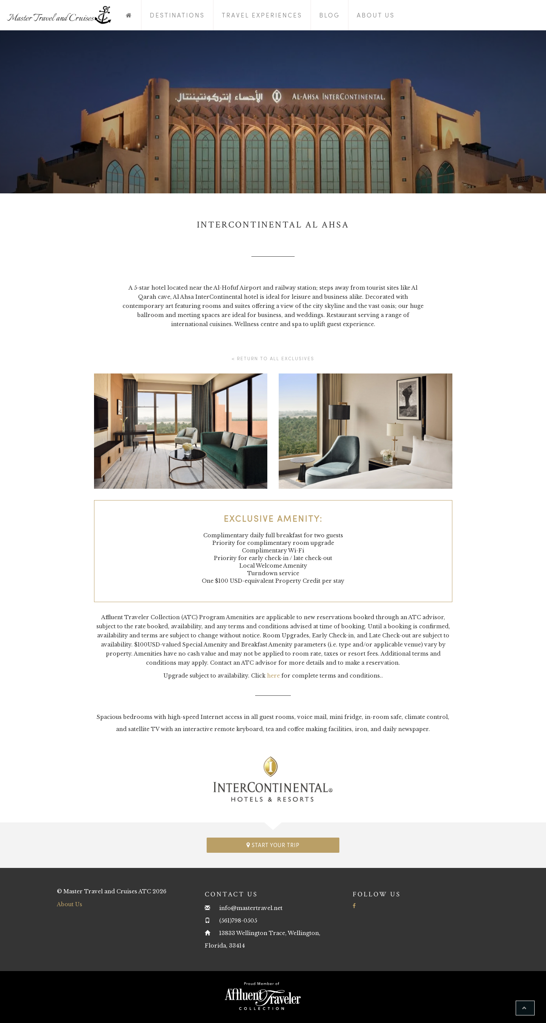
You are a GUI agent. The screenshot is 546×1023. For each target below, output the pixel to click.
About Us (376, 15)
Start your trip (273, 845)
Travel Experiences (262, 15)
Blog (329, 15)
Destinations (177, 15)
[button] (525, 1008)
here (273, 675)
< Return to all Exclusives (273, 358)
